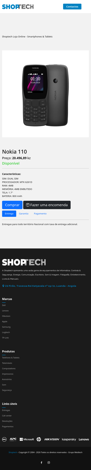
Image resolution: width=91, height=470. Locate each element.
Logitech (6, 332)
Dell (4, 305)
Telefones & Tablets (11, 358)
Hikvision (6, 316)
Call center (7, 416)
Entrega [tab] (9, 213)
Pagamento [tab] (40, 213)
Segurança (7, 390)
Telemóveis (7, 363)
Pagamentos (7, 426)
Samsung (6, 327)
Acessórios (7, 379)
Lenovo (5, 311)
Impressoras (7, 374)
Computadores (9, 368)
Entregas (6, 410)
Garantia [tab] (23, 213)
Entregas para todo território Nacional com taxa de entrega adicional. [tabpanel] (40, 224)
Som (4, 385)
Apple (4, 321)
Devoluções (7, 421)
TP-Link (5, 338)
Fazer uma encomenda (47, 205)
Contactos (72, 6)
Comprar (12, 205)
